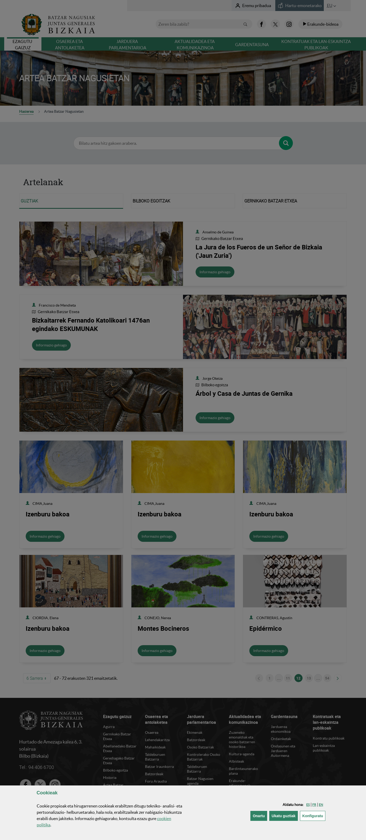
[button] (308, 804)
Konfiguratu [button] (313, 815)
